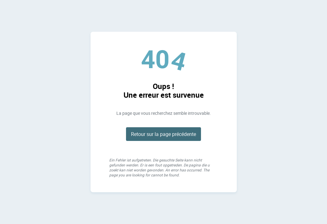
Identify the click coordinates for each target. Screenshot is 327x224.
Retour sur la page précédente (163, 134)
